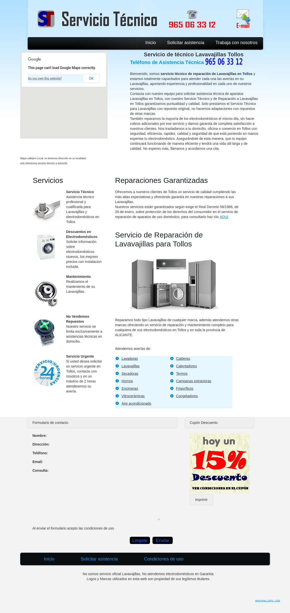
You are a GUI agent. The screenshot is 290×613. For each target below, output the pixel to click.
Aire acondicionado (136, 403)
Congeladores (187, 396)
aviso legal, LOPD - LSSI (267, 600)
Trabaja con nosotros (237, 42)
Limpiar (139, 540)
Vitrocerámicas (133, 396)
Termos (182, 374)
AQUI (224, 217)
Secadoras (130, 374)
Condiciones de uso (163, 558)
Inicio (150, 42)
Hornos (127, 381)
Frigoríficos (184, 388)
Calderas (183, 359)
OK (91, 78)
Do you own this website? (45, 78)
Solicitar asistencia (185, 42)
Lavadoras (130, 359)
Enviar (162, 540)
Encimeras (130, 388)
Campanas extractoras (193, 381)
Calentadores (186, 366)
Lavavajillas (131, 366)
